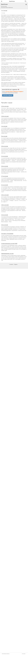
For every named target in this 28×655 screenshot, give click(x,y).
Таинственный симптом (5, 653)
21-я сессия (4, 185)
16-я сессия (4, 166)
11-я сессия (4, 156)
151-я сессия (5, 194)
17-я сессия (4, 176)
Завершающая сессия (7, 253)
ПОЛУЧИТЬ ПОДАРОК (7, 95)
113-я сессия (5, 106)
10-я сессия (4, 146)
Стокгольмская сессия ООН (9, 243)
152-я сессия (5, 204)
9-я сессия (4, 136)
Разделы (15, 264)
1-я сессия (4, 126)
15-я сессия (4, 214)
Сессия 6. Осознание (7, 233)
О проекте (11, 264)
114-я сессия (5, 116)
